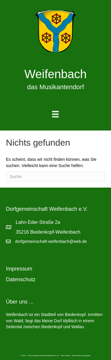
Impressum (19, 269)
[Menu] (55, 114)
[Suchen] (55, 177)
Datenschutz (21, 279)
